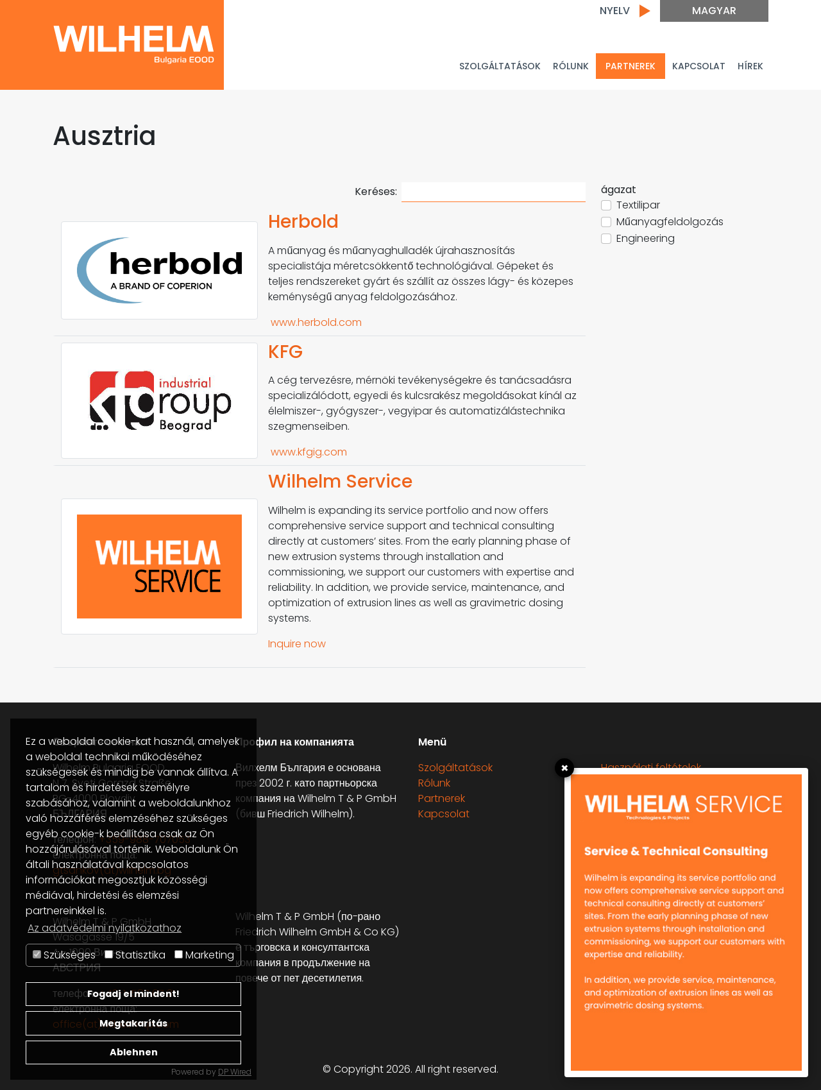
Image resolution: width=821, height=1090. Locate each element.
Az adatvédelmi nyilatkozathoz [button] (105, 928)
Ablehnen (134, 1052)
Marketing (204, 955)
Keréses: (470, 192)
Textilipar (638, 205)
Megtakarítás (133, 1023)
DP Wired (234, 1071)
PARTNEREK (630, 66)
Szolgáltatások (500, 66)
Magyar (714, 10)
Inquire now (297, 643)
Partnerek (441, 798)
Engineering (645, 238)
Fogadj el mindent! (133, 993)
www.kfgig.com (307, 452)
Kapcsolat (698, 66)
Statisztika (135, 955)
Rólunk (571, 66)
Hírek (750, 66)
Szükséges (64, 955)
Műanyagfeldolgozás (670, 221)
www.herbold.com (315, 322)
